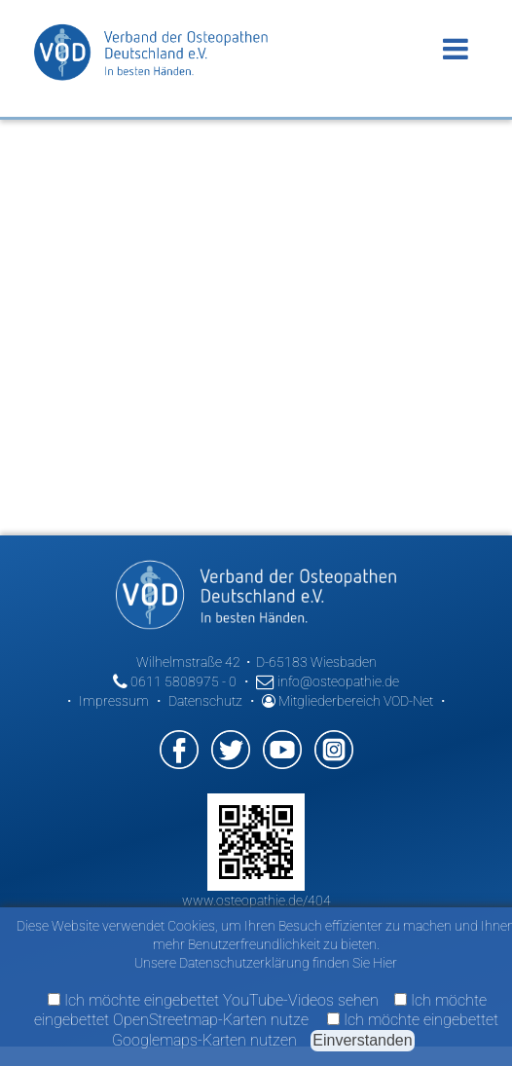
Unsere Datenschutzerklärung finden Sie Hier (265, 963)
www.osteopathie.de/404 (256, 900)
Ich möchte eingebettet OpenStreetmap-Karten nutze (260, 1010)
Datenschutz (205, 701)
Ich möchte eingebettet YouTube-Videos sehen (213, 1000)
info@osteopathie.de (327, 681)
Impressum (114, 701)
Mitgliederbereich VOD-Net (347, 701)
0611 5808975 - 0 (175, 681)
